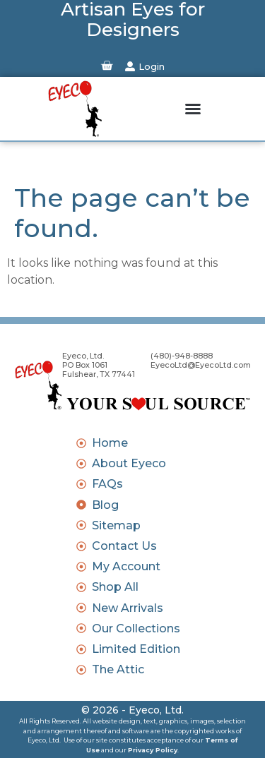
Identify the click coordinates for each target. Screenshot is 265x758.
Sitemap (116, 525)
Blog (105, 505)
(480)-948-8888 (182, 356)
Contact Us (124, 546)
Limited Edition (136, 649)
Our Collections (136, 628)
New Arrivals (127, 608)
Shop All (115, 587)
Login (152, 66)
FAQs (107, 484)
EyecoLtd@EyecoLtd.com (201, 365)
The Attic (118, 669)
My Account (126, 566)
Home (110, 443)
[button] (193, 108)
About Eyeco (129, 463)
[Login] (130, 66)
